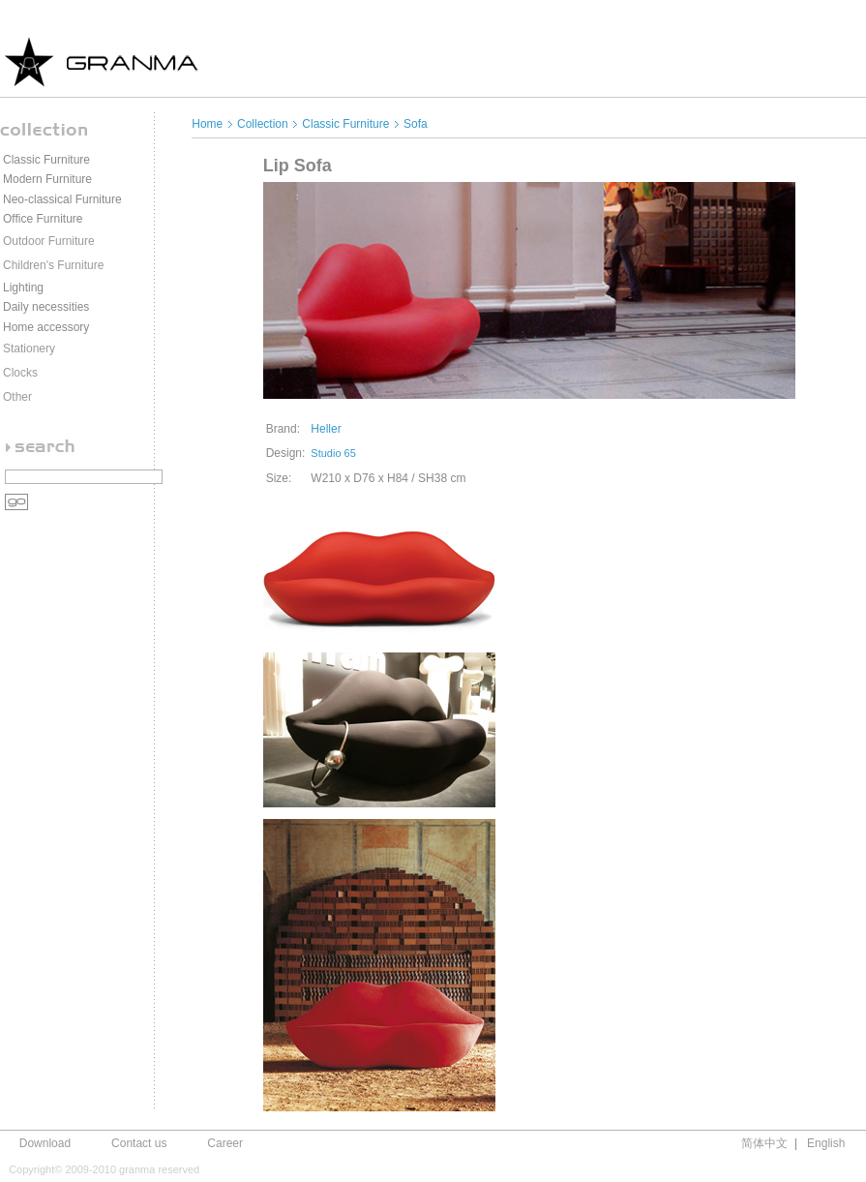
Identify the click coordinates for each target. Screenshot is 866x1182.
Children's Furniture (53, 265)
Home (208, 124)
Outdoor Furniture (49, 241)
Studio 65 (333, 453)
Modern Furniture (47, 179)
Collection (262, 124)
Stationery (29, 348)
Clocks (20, 372)
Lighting (23, 287)
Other (17, 397)
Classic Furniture (46, 160)
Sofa (415, 124)
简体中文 (764, 1143)
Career (225, 1143)
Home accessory (46, 327)
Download (45, 1143)
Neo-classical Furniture (62, 199)
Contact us (138, 1143)
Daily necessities (46, 307)
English (826, 1143)
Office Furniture (42, 219)
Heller (326, 429)
